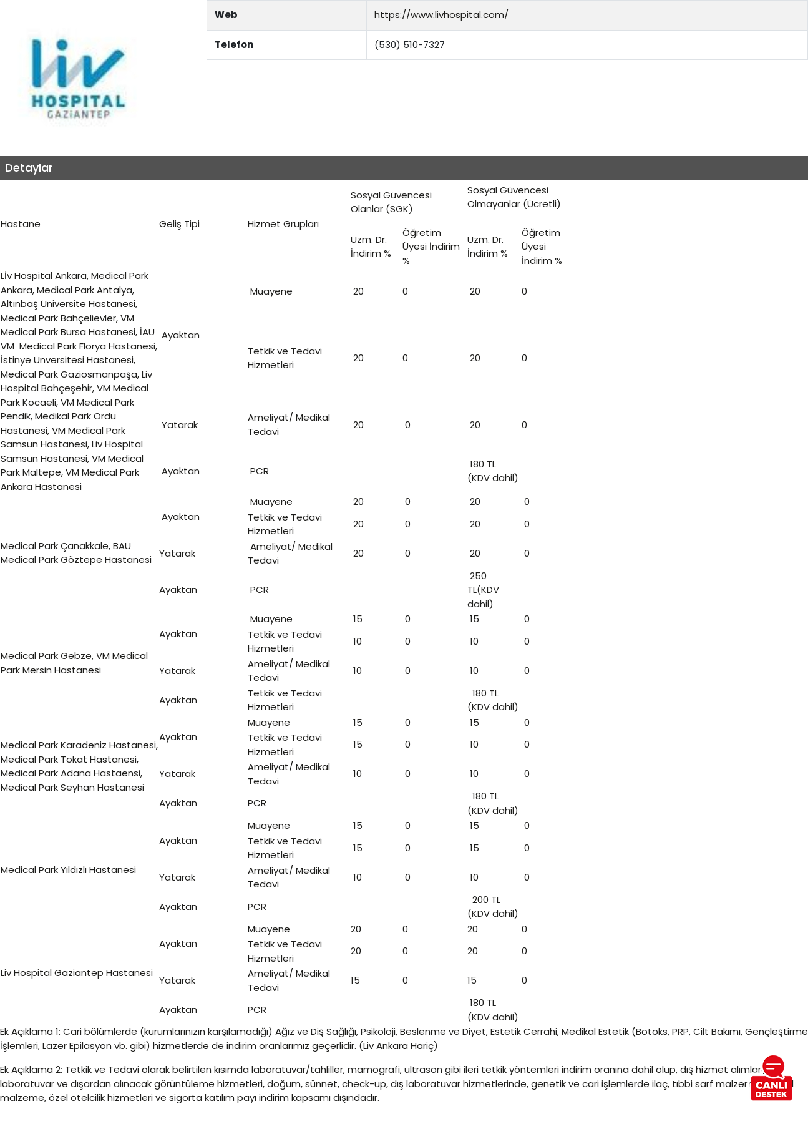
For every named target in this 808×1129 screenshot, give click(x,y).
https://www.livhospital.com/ (441, 14)
